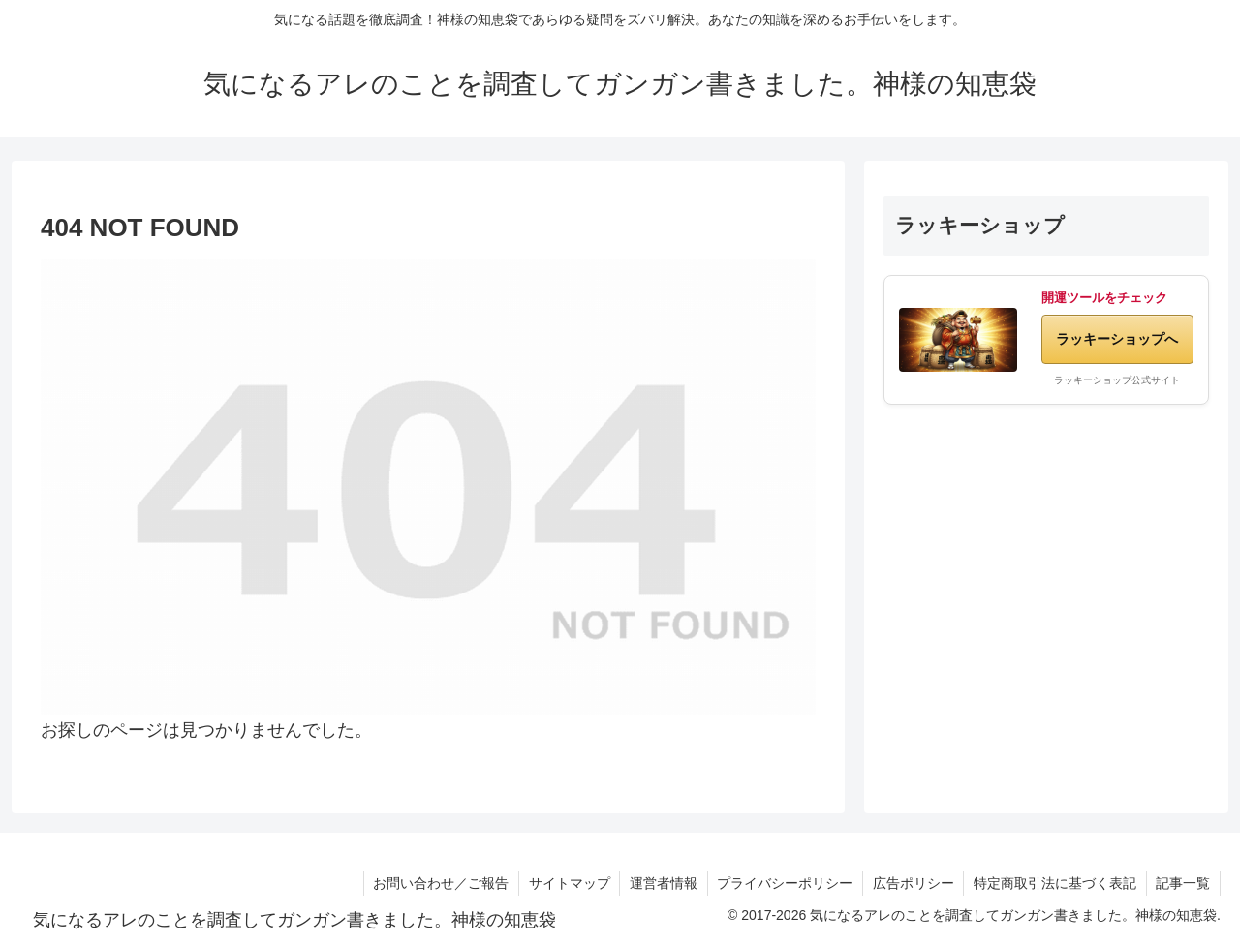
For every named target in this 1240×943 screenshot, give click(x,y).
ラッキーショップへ (1117, 339)
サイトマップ (565, 883)
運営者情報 (661, 883)
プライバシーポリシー (783, 883)
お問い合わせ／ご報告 (437, 883)
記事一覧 (1183, 883)
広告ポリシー (911, 883)
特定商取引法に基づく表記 (1054, 883)
